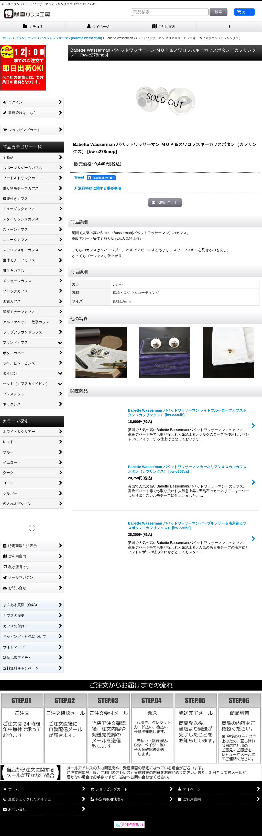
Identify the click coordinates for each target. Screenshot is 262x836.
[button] (229, 26)
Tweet (79, 177)
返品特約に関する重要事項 (97, 188)
